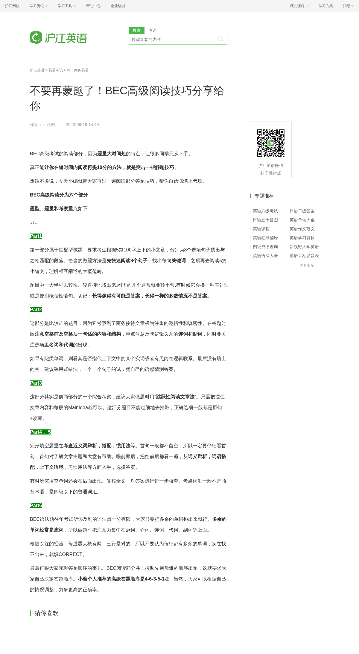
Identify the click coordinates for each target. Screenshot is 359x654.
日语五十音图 (265, 219)
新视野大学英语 (304, 246)
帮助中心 (93, 6)
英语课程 (261, 228)
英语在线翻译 (265, 237)
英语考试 (55, 70)
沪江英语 (37, 70)
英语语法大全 (265, 255)
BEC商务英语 (78, 70)
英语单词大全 (302, 219)
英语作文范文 (302, 228)
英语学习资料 (302, 237)
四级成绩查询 (265, 246)
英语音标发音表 (304, 255)
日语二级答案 (302, 210)
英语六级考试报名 (268, 210)
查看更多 (307, 265)
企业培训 (118, 6)
